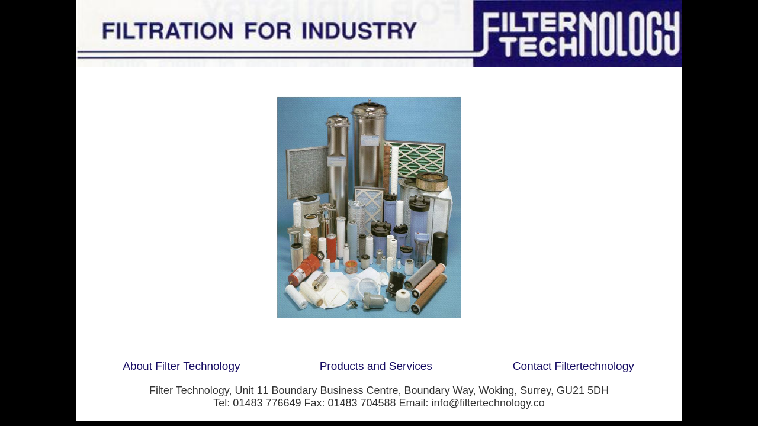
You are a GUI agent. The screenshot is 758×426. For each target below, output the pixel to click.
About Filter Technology (181, 366)
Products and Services (376, 366)
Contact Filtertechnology (573, 366)
